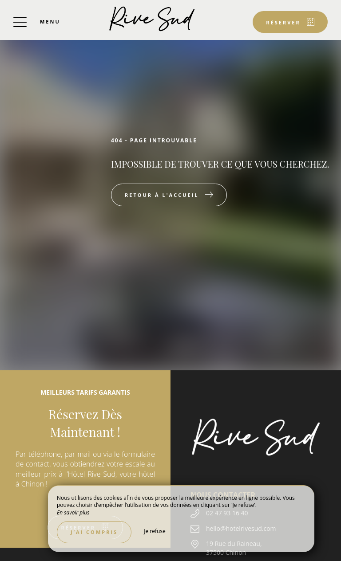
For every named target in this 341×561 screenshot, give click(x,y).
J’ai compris (94, 532)
